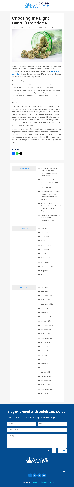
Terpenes (44, 271)
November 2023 (46, 381)
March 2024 (45, 364)
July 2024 (44, 347)
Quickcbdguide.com (40, 482)
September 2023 (47, 389)
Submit (62, 451)
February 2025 (46, 317)
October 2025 (46, 300)
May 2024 (44, 355)
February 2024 (46, 368)
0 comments (48, 28)
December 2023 (46, 376)
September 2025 (47, 304)
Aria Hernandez (19, 28)
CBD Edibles (45, 237)
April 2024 (44, 359)
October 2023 (46, 385)
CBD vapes (45, 262)
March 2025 (45, 313)
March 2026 (45, 291)
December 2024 (47, 325)
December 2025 (47, 296)
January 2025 (46, 321)
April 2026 (44, 287)
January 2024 (46, 372)
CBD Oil (43, 254)
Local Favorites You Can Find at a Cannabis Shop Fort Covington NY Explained (51, 217)
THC (42, 275)
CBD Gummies (46, 245)
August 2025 (45, 308)
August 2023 (45, 393)
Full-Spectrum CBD (47, 266)
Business (44, 228)
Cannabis (39, 28)
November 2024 (46, 330)
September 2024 (47, 338)
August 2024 (45, 342)
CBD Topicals (45, 258)
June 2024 (45, 351)
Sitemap (51, 482)
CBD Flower (45, 241)
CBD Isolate (45, 249)
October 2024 (46, 334)
